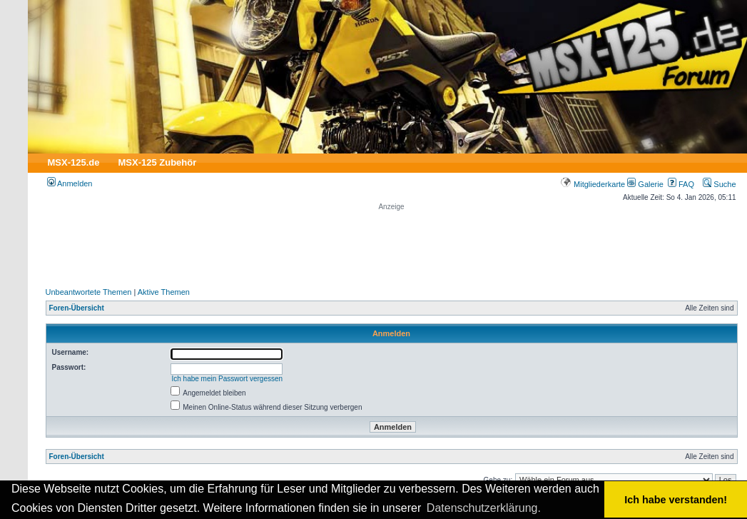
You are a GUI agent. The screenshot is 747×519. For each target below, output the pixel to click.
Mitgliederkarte (592, 184)
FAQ (681, 184)
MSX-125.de (74, 162)
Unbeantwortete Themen (89, 292)
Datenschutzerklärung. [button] (484, 508)
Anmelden (70, 183)
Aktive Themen (164, 292)
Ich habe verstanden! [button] (675, 499)
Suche (719, 184)
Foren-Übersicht (76, 308)
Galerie (645, 184)
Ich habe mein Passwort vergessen (227, 379)
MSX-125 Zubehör (157, 162)
